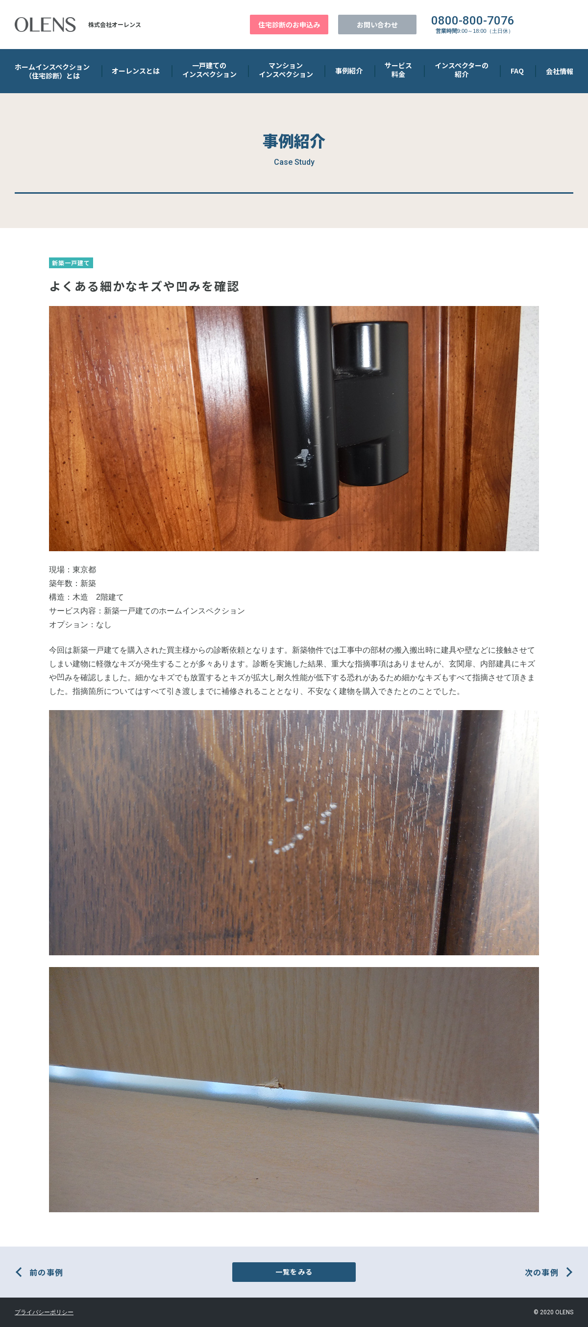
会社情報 (559, 71)
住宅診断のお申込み (289, 24)
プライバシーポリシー (44, 1312)
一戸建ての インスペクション (209, 69)
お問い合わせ (377, 24)
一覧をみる (294, 1271)
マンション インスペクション (286, 69)
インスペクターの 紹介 (462, 69)
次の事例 (542, 1272)
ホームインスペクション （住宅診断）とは (52, 71)
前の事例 (46, 1272)
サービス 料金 (398, 69)
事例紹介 (349, 70)
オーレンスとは (136, 70)
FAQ (517, 70)
